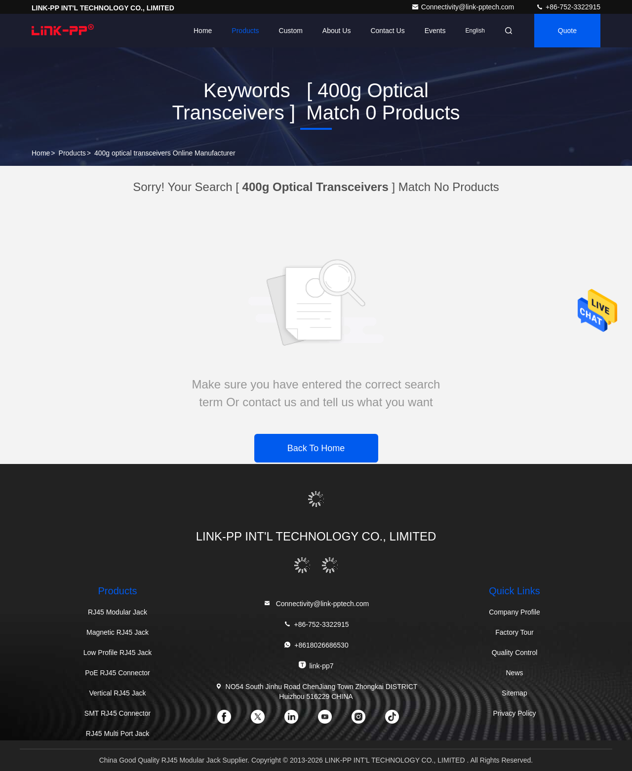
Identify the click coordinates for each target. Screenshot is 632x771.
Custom (291, 31)
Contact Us (387, 31)
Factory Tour (514, 632)
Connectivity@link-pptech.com (463, 7)
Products (245, 31)
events (435, 31)
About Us (336, 31)
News (514, 673)
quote (567, 31)
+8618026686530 (315, 645)
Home (203, 31)
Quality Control (515, 652)
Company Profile (514, 612)
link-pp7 (315, 665)
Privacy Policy (514, 713)
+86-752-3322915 (568, 7)
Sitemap (514, 693)
